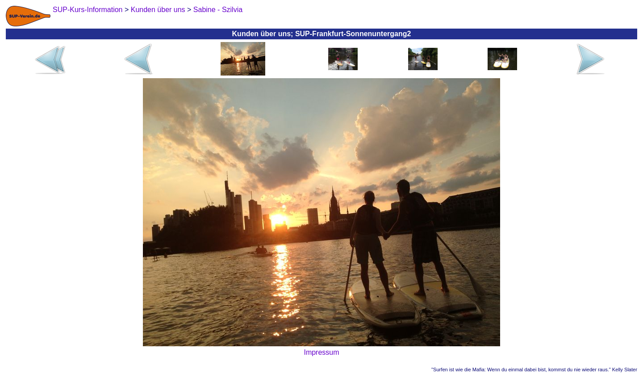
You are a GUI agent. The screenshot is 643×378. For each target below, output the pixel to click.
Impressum (321, 352)
